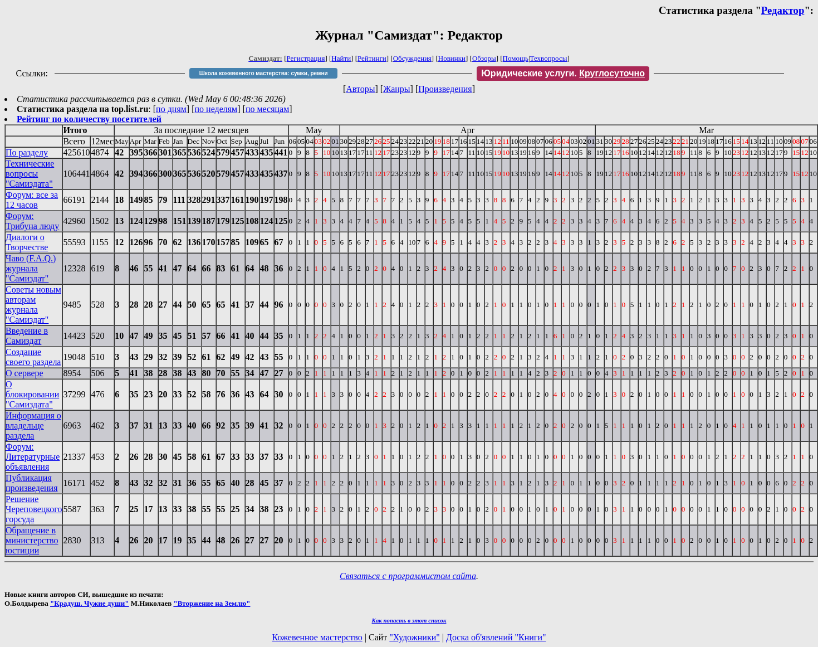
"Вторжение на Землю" (211, 603)
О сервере (24, 373)
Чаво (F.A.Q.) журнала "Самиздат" (31, 268)
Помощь (515, 58)
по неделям (216, 109)
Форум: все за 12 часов (32, 200)
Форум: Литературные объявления (33, 456)
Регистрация (306, 58)
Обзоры (484, 58)
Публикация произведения (32, 483)
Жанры (396, 89)
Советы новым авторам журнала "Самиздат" (33, 304)
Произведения (445, 89)
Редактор (783, 10)
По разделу (27, 152)
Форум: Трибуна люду (32, 221)
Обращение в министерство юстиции (32, 540)
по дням (171, 109)
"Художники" (414, 637)
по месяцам (267, 109)
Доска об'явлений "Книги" (496, 637)
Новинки (452, 58)
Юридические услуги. (563, 73)
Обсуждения (412, 58)
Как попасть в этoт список (409, 620)
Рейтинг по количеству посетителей (89, 119)
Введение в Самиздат (27, 336)
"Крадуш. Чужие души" (89, 603)
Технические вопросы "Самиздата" (30, 173)
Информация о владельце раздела (33, 425)
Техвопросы (548, 58)
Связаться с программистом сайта (408, 576)
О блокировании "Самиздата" (32, 394)
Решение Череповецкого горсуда (34, 509)
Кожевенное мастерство (317, 637)
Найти (341, 58)
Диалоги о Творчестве (27, 242)
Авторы (360, 89)
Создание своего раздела (33, 357)
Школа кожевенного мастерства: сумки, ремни (263, 73)
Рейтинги (371, 58)
